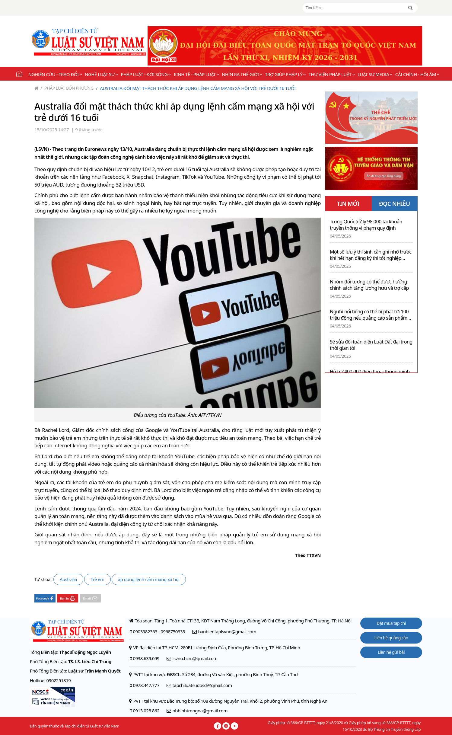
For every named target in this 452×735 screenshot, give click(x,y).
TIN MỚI (348, 204)
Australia (68, 579)
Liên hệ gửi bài (391, 652)
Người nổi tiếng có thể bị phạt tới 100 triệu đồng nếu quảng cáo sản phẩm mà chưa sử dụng (369, 314)
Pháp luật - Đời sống (146, 74)
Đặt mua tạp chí (391, 623)
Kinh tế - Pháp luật (196, 74)
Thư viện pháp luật (332, 74)
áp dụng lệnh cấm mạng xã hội (149, 579)
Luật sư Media (375, 74)
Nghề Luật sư (101, 74)
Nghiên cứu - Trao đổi (55, 74)
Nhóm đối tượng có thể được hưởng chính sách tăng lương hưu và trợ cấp (369, 285)
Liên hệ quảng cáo (391, 638)
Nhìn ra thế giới (242, 74)
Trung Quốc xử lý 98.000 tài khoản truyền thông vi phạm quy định (366, 225)
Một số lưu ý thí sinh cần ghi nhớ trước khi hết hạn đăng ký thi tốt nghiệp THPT (370, 255)
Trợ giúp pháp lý (285, 74)
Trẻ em (97, 579)
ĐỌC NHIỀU (394, 204)
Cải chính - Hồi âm (417, 74)
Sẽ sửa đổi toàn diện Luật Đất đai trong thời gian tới (371, 345)
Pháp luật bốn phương (67, 88)
